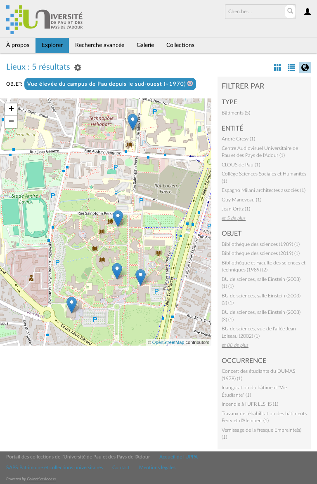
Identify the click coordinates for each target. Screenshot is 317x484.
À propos (17, 45)
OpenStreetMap (168, 342)
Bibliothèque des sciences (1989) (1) (261, 244)
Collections (180, 45)
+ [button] (11, 109)
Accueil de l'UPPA (178, 456)
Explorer (52, 45)
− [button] (11, 122)
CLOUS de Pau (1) (241, 164)
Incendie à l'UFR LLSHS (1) (250, 404)
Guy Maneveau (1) (241, 199)
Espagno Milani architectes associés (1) (263, 190)
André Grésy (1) (238, 138)
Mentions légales (157, 467)
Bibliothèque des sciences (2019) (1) (261, 253)
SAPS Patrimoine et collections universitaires (54, 467)
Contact (121, 467)
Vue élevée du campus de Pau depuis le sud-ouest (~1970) (110, 84)
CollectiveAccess (41, 479)
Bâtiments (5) (236, 112)
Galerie (145, 45)
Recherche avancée (99, 45)
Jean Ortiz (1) (236, 208)
